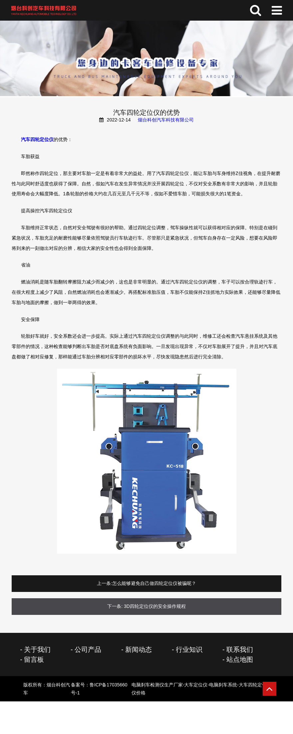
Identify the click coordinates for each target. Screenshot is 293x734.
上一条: (104, 583)
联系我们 (239, 649)
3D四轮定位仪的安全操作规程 (155, 606)
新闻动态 (138, 649)
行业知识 (189, 649)
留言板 (34, 659)
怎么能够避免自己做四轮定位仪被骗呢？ (154, 583)
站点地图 (239, 659)
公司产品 (88, 649)
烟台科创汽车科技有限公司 (166, 119)
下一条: (115, 606)
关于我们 (37, 649)
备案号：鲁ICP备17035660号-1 (170, 689)
